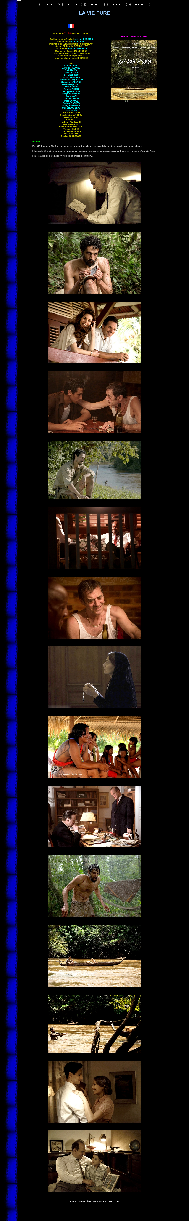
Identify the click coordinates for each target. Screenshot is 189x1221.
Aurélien (71, 68)
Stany (78, 41)
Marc (71, 101)
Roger (71, 96)
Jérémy (84, 39)
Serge (71, 94)
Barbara (71, 103)
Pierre (71, 86)
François (71, 105)
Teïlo (71, 110)
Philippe (71, 91)
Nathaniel (77, 48)
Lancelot (71, 98)
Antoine (71, 79)
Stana (71, 108)
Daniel (71, 70)
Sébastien (71, 82)
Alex (71, 72)
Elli (71, 75)
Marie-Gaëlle (71, 84)
